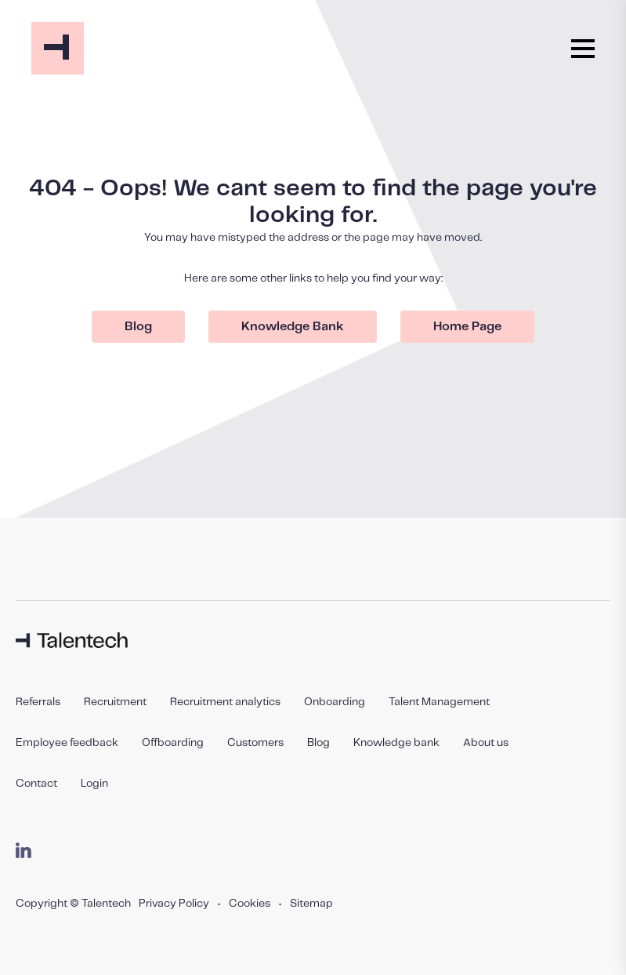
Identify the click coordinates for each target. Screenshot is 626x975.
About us (485, 742)
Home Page (467, 327)
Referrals (38, 702)
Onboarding (334, 702)
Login (94, 783)
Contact (36, 783)
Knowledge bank (396, 742)
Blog (138, 327)
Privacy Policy (174, 903)
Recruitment (115, 702)
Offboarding (173, 742)
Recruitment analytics (225, 702)
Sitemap (311, 903)
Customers (255, 742)
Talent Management (439, 702)
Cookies (249, 903)
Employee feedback (67, 742)
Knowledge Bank (292, 327)
